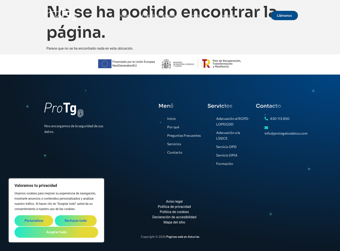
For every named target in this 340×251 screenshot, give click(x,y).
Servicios (197, 15)
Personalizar (34, 221)
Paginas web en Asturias (182, 236)
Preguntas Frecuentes (158, 15)
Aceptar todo (56, 232)
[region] (56, 210)
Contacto (227, 15)
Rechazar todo (75, 221)
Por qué (123, 15)
